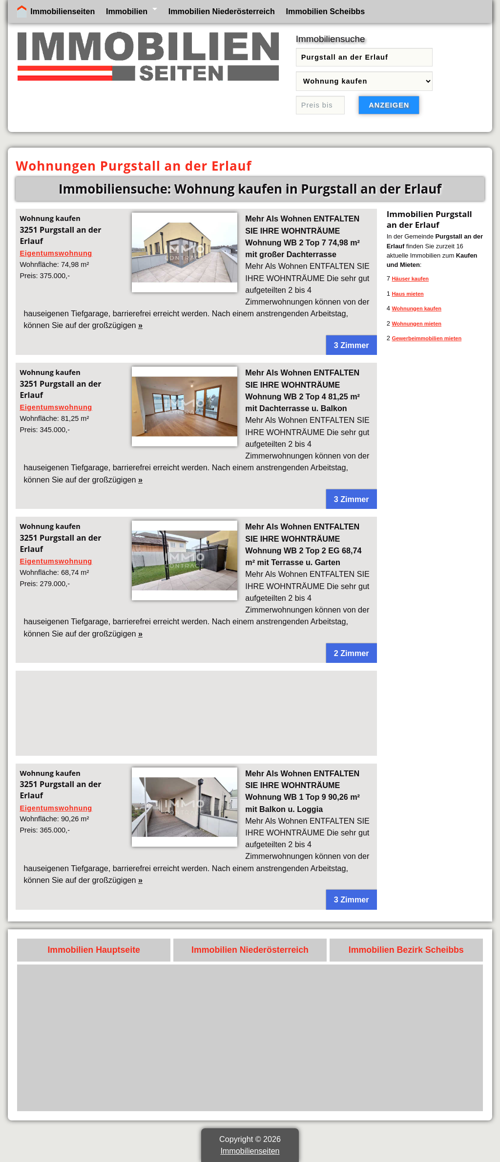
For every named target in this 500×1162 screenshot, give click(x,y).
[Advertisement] (196, 713)
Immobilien (126, 11)
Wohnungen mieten (416, 324)
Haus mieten (407, 294)
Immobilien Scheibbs (325, 11)
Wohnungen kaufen (416, 308)
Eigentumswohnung (56, 253)
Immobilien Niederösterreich (221, 11)
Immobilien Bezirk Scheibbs (406, 950)
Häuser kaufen (410, 279)
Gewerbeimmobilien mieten (426, 338)
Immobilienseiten (62, 11)
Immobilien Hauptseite (93, 950)
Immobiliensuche (330, 39)
